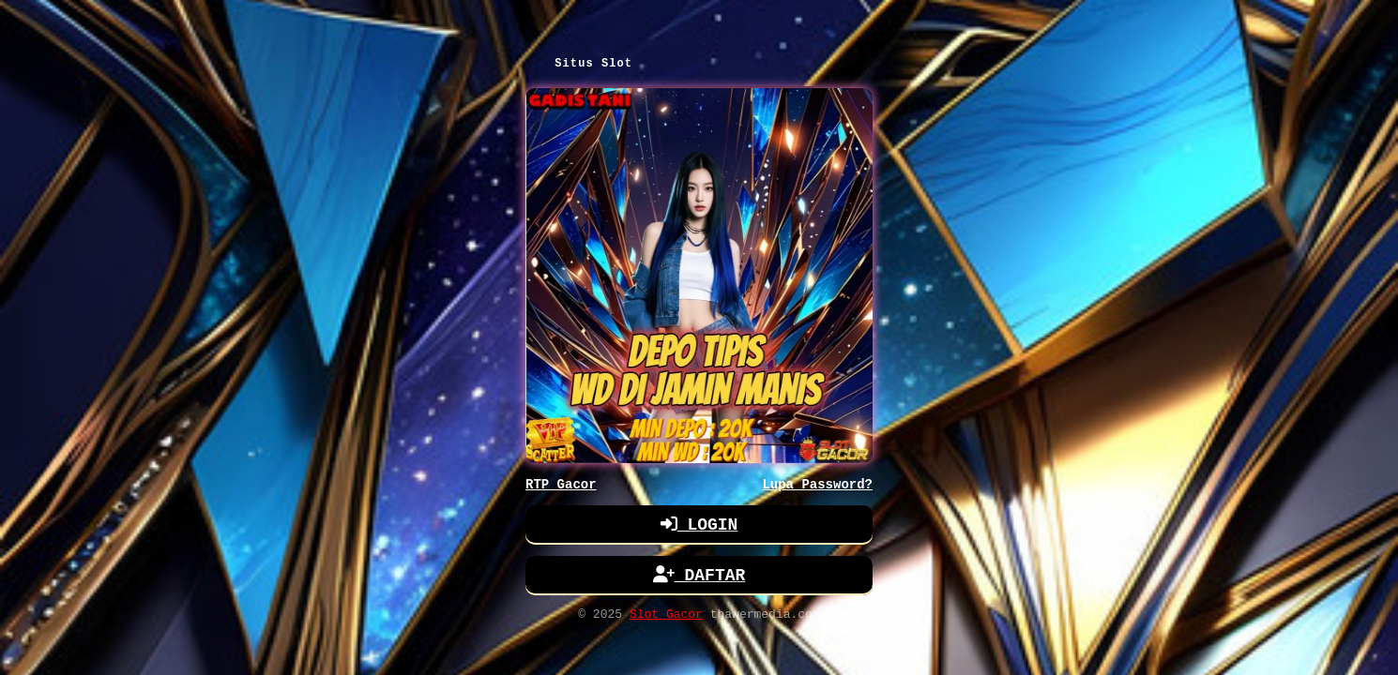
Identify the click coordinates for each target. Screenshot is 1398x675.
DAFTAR (699, 578)
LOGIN (699, 528)
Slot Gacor (666, 618)
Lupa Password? (817, 486)
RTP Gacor (561, 486)
